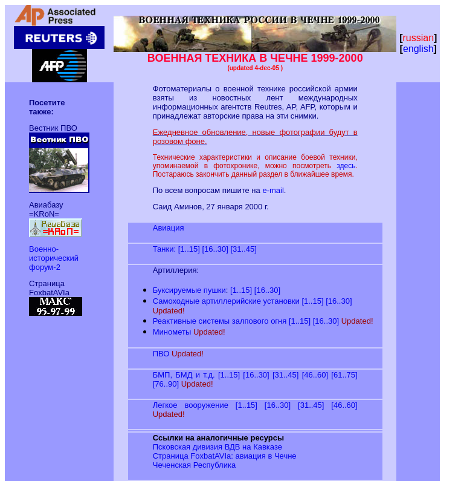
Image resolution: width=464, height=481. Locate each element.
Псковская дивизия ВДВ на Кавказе (217, 446)
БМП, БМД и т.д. (184, 374)
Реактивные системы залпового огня (220, 321)
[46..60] (315, 374)
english (418, 49)
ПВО (161, 353)
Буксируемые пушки (189, 290)
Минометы (172, 331)
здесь (346, 166)
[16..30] (215, 249)
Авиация (168, 227)
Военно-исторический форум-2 (54, 258)
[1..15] (189, 249)
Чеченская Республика (194, 465)
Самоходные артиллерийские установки (226, 301)
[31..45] (243, 249)
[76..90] (166, 383)
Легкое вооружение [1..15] (205, 405)
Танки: (164, 249)
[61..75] (344, 374)
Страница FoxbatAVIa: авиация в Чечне (225, 455)
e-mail (272, 190)
